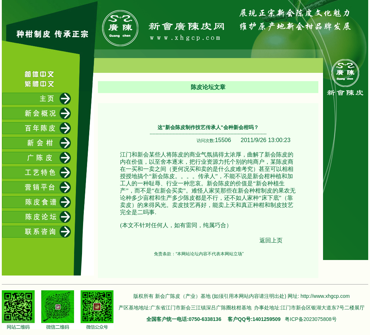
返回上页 (271, 240)
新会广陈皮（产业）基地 (183, 296)
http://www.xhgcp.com (325, 296)
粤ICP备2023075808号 (310, 319)
